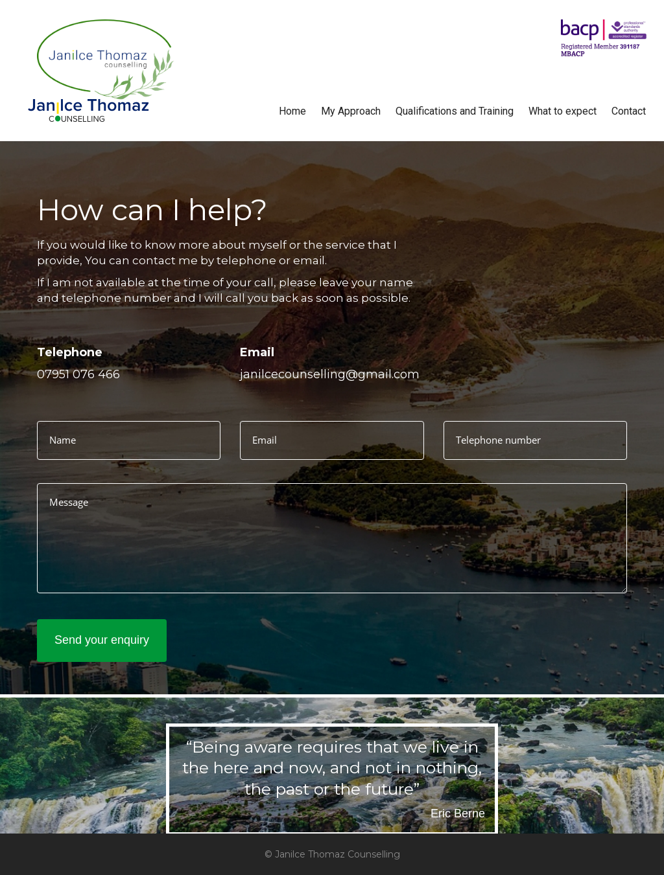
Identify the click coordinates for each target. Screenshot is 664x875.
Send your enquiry (101, 639)
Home (292, 111)
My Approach (351, 111)
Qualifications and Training (455, 111)
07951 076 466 (78, 374)
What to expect (562, 111)
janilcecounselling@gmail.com (330, 374)
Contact (628, 111)
